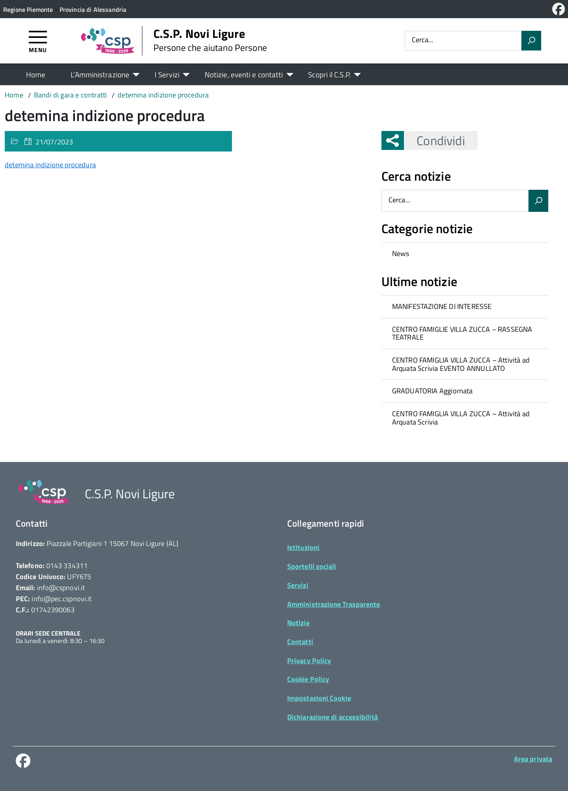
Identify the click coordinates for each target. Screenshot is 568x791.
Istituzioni (303, 547)
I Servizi (167, 74)
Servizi (297, 585)
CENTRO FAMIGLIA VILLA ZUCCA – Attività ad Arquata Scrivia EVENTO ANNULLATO (461, 364)
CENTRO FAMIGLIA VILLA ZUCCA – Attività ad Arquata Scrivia (461, 417)
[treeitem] (464, 253)
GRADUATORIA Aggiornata (432, 390)
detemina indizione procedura (50, 164)
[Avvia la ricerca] (531, 40)
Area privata (533, 759)
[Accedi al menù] (38, 41)
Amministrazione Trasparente (333, 604)
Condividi (434, 140)
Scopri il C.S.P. (329, 74)
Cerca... (422, 40)
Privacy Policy (309, 660)
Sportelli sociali (311, 566)
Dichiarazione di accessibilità (332, 717)
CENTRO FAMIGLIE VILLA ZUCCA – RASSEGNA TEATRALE (462, 333)
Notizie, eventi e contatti (244, 74)
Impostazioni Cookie (319, 698)
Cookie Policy (308, 679)
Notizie (298, 622)
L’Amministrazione (100, 74)
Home (35, 74)
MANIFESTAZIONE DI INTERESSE (442, 306)
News (400, 253)
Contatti (300, 641)
